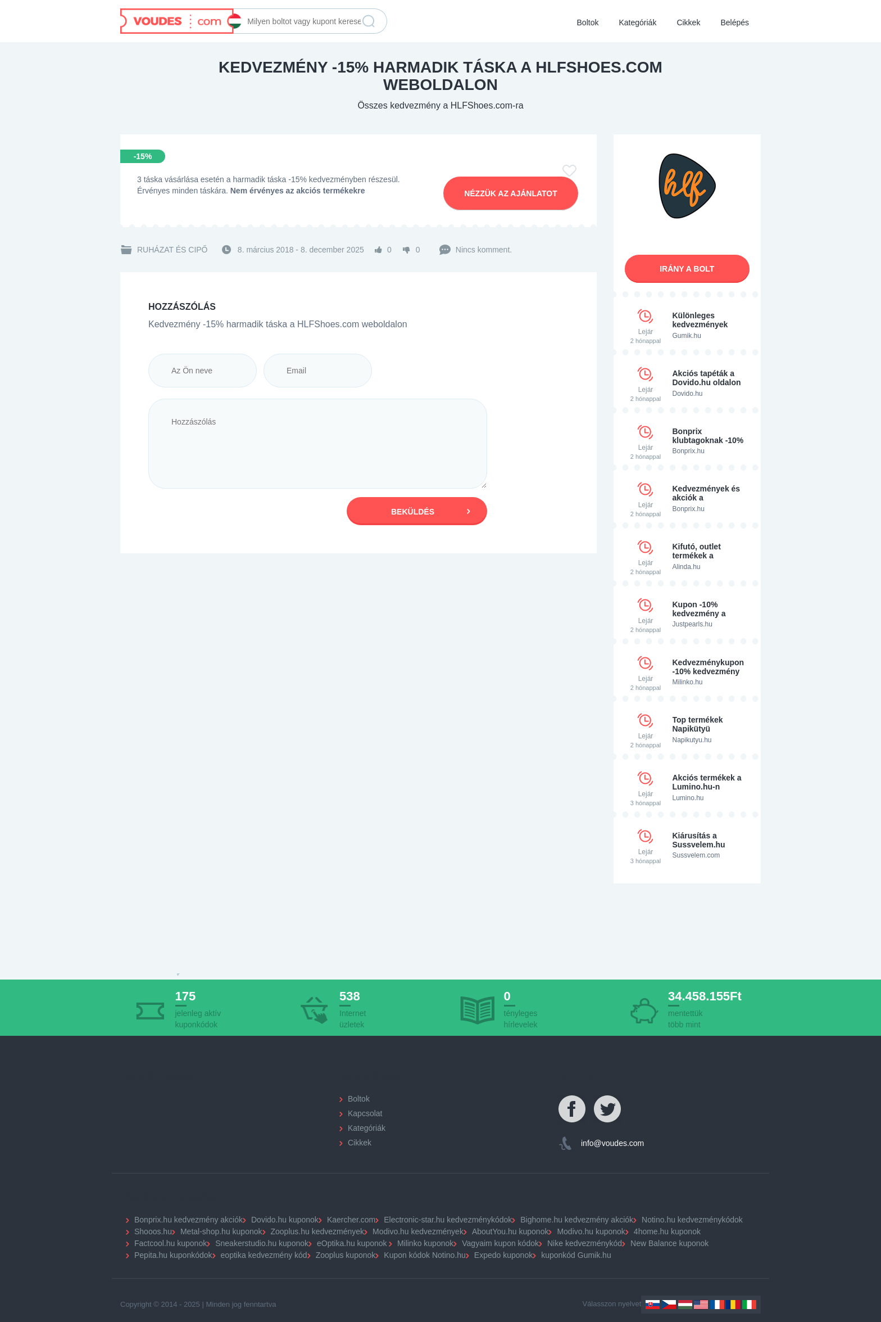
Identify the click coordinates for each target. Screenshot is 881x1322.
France (717, 1304)
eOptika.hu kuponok (352, 1243)
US (701, 1304)
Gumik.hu (687, 336)
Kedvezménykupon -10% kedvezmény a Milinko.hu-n (708, 667)
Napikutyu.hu (692, 740)
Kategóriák (637, 22)
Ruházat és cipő (172, 249)
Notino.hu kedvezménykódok (692, 1219)
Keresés (368, 21)
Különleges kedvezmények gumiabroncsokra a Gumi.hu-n (705, 320)
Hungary (685, 1304)
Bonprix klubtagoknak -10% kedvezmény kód (708, 436)
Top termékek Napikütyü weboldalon (698, 724)
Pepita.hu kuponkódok (173, 1255)
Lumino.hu (688, 798)
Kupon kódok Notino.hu (425, 1255)
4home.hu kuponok (667, 1231)
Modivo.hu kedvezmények (418, 1231)
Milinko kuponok (425, 1243)
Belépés (734, 22)
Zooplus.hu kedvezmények (318, 1231)
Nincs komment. (484, 249)
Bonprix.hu (689, 451)
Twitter (608, 1109)
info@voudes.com (612, 1143)
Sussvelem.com (696, 855)
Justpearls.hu (692, 624)
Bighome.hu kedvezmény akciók (576, 1219)
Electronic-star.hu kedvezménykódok (448, 1219)
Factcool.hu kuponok (170, 1243)
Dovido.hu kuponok (285, 1219)
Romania (733, 1304)
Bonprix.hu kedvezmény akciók (188, 1219)
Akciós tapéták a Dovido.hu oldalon (707, 378)
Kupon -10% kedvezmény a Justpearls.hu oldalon (699, 609)
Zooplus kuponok (346, 1255)
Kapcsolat (365, 1113)
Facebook (572, 1109)
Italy (749, 1304)
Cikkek (688, 22)
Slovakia (653, 1304)
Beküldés (412, 511)
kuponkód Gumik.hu (576, 1255)
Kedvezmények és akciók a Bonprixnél (707, 493)
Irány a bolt (687, 268)
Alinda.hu (687, 567)
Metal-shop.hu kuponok (221, 1231)
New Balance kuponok (669, 1243)
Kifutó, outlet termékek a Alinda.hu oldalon (705, 551)
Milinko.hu (688, 682)
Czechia (669, 1304)
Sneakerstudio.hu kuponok (261, 1243)
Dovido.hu (688, 394)
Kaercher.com (351, 1219)
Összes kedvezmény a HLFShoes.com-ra (440, 105)
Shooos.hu (153, 1231)
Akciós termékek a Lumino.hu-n (707, 782)
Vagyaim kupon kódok (500, 1243)
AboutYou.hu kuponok (510, 1231)
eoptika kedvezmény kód (264, 1255)
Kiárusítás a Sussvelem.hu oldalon (699, 840)
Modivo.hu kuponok (591, 1231)
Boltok (588, 22)
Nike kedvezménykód (584, 1243)
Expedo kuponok (503, 1255)
